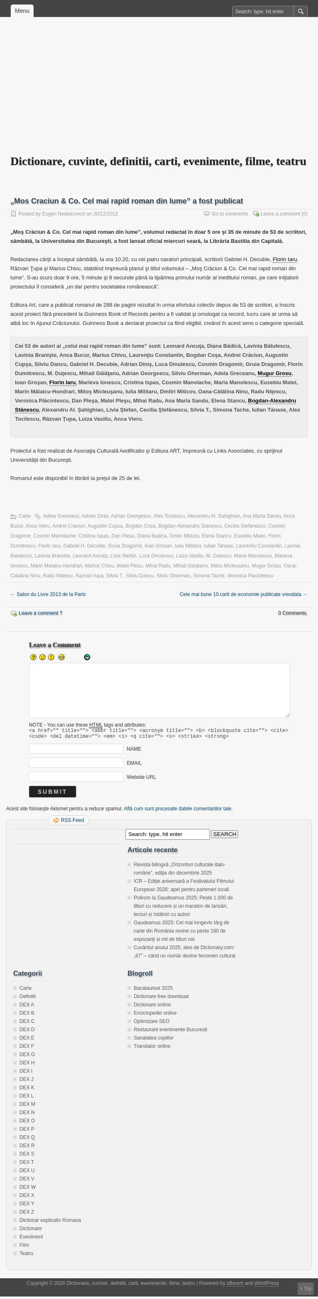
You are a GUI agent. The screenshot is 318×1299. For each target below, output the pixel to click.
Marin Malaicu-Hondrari (56, 566)
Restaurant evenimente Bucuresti (170, 1032)
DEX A (26, 1007)
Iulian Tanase (219, 546)
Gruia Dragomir (125, 546)
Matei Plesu (130, 566)
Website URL (141, 780)
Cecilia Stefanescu (244, 526)
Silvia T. (114, 576)
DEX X (26, 1198)
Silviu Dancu (140, 576)
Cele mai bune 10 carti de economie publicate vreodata (244, 594)
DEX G (27, 1057)
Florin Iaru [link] (285, 259)
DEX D (27, 1032)
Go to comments (230, 214)
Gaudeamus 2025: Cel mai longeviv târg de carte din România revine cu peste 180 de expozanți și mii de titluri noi (181, 933)
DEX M (27, 1107)
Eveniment (31, 1239)
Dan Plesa (122, 536)
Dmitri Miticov (184, 536)
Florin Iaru (49, 546)
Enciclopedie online (155, 1015)
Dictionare (30, 1231)
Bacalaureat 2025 (153, 991)
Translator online (152, 1049)
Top (308, 1289)
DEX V (26, 1181)
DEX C (27, 1024)
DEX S (26, 1156)
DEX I (25, 1073)
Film (24, 1248)
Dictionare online (152, 1007)
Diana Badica (151, 536)
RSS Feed (72, 823)
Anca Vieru (38, 526)
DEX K (26, 1090)
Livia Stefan (124, 556)
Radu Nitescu (58, 576)
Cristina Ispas (94, 536)
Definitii (27, 999)
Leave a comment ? (40, 613)
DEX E (26, 1040)
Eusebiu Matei (249, 536)
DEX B (26, 1015)
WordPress (266, 1286)
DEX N (27, 1115)
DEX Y (26, 1206)
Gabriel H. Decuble (84, 546)
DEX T (26, 1165)
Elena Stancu (216, 536)
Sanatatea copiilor (153, 1040)
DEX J (26, 1082)
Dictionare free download (161, 999)
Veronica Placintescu (250, 576)
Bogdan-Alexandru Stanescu (190, 526)
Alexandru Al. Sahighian (213, 516)
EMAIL (134, 765)
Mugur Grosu (266, 566)
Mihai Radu (158, 566)
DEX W (27, 1189)
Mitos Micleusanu (230, 566)
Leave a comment (280, 214)
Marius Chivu (99, 566)
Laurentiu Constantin (259, 546)
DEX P (26, 1131)
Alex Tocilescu (169, 516)
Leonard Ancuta (90, 556)
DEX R (27, 1148)
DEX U (27, 1173)
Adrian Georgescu (131, 516)
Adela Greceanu (61, 516)
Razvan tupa (89, 576)
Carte (25, 516)
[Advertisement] (159, 92)
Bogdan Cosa (140, 526)
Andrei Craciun (68, 526)
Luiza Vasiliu (189, 556)
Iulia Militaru (188, 546)
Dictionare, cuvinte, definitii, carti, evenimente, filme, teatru (158, 161)
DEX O (27, 1123)
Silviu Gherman (173, 576)
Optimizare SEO (152, 1024)
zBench (235, 1286)
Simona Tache (208, 576)
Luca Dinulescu (156, 556)
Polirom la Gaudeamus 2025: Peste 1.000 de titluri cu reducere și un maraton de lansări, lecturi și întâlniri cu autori (183, 908)
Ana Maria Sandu (262, 516)
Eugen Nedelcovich (63, 214)
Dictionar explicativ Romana (50, 1223)
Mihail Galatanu (190, 566)
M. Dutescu (218, 556)
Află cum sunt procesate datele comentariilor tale (177, 811)
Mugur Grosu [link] (275, 373)
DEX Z (26, 1214)
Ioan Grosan (158, 546)
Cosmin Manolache (54, 536)
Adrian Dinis (95, 516)
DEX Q (27, 1140)
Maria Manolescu (253, 556)
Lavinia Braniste (52, 556)
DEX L (26, 1098)
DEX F (26, 1049)
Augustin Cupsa (105, 526)
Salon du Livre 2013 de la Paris (48, 594)
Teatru (26, 1256)
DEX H (27, 1065)
